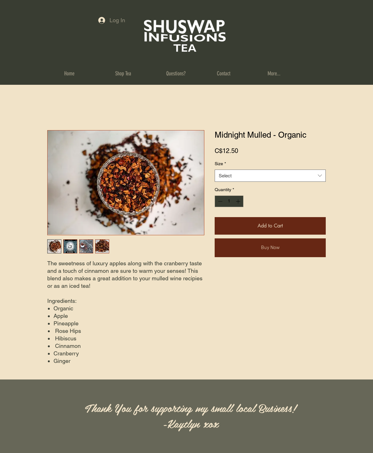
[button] (135, 74)
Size (220, 163)
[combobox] (270, 176)
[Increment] (239, 201)
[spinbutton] (229, 201)
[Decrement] (219, 201)
